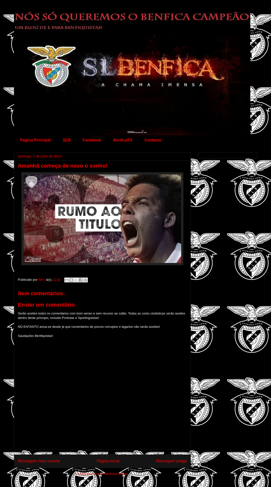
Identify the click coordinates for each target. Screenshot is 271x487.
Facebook (92, 140)
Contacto (152, 140)
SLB (67, 140)
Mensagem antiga (171, 461)
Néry (42, 279)
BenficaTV (122, 140)
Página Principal (35, 140)
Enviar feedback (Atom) (111, 474)
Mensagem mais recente (39, 461)
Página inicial (108, 461)
